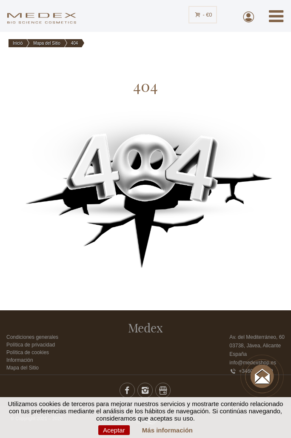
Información (19, 360)
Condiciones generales (32, 337)
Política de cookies (27, 352)
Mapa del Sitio (22, 368)
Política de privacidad (30, 345)
